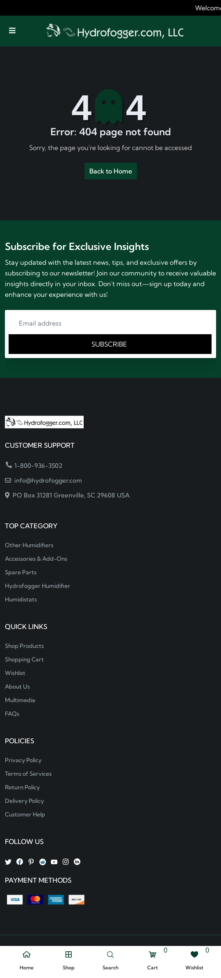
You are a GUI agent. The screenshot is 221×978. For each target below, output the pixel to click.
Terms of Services (28, 773)
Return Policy (22, 787)
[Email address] (110, 323)
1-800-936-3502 (34, 465)
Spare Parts (20, 572)
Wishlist (15, 673)
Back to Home (110, 171)
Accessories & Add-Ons (36, 558)
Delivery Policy (24, 801)
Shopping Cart (24, 659)
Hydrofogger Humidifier (37, 586)
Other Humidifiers (29, 545)
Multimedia (20, 700)
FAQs (12, 713)
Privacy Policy (23, 760)
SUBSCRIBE (110, 344)
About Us (17, 686)
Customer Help (25, 814)
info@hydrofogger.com (43, 480)
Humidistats (21, 599)
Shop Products (24, 646)
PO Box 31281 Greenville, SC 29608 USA (67, 495)
